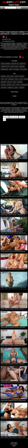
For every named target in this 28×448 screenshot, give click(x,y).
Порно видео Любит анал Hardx (9, 160)
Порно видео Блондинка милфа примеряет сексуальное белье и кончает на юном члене (14, 363)
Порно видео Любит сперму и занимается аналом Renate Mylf (14, 214)
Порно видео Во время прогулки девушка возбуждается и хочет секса (14, 233)
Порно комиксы (14, 444)
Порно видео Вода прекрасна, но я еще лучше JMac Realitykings (14, 287)
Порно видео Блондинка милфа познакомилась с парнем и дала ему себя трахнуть (14, 327)
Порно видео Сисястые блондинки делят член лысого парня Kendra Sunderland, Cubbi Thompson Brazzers (14, 418)
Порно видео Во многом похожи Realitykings (13, 251)
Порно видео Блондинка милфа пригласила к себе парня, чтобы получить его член (14, 345)
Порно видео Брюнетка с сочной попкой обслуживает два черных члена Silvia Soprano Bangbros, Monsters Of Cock (14, 382)
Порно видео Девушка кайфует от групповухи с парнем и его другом (14, 33)
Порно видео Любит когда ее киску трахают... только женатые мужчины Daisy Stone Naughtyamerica (14, 178)
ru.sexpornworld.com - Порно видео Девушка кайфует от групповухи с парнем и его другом (14, 103)
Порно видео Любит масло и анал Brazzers (13, 196)
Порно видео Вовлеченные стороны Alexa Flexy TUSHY (14, 269)
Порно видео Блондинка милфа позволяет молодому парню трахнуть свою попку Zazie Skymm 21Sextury (14, 309)
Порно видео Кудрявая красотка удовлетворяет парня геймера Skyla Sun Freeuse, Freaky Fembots (14, 400)
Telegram (14, 445)
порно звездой (19, 112)
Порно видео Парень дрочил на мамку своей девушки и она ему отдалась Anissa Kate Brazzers (14, 437)
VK (14, 446)
